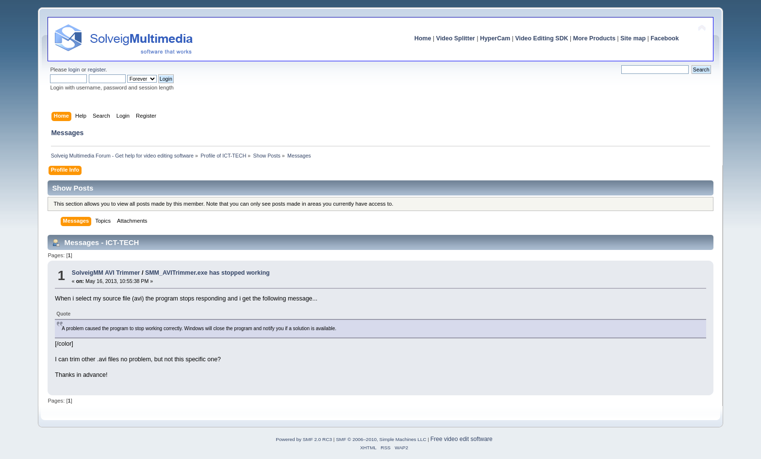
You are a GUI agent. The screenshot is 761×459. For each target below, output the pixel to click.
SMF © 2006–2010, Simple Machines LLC (381, 439)
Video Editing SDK (541, 38)
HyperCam (495, 38)
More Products (594, 38)
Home (422, 38)
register (97, 69)
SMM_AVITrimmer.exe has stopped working (207, 272)
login (74, 69)
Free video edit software (461, 439)
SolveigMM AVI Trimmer (106, 272)
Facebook (664, 38)
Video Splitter (455, 38)
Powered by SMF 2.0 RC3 (304, 439)
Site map (632, 38)
